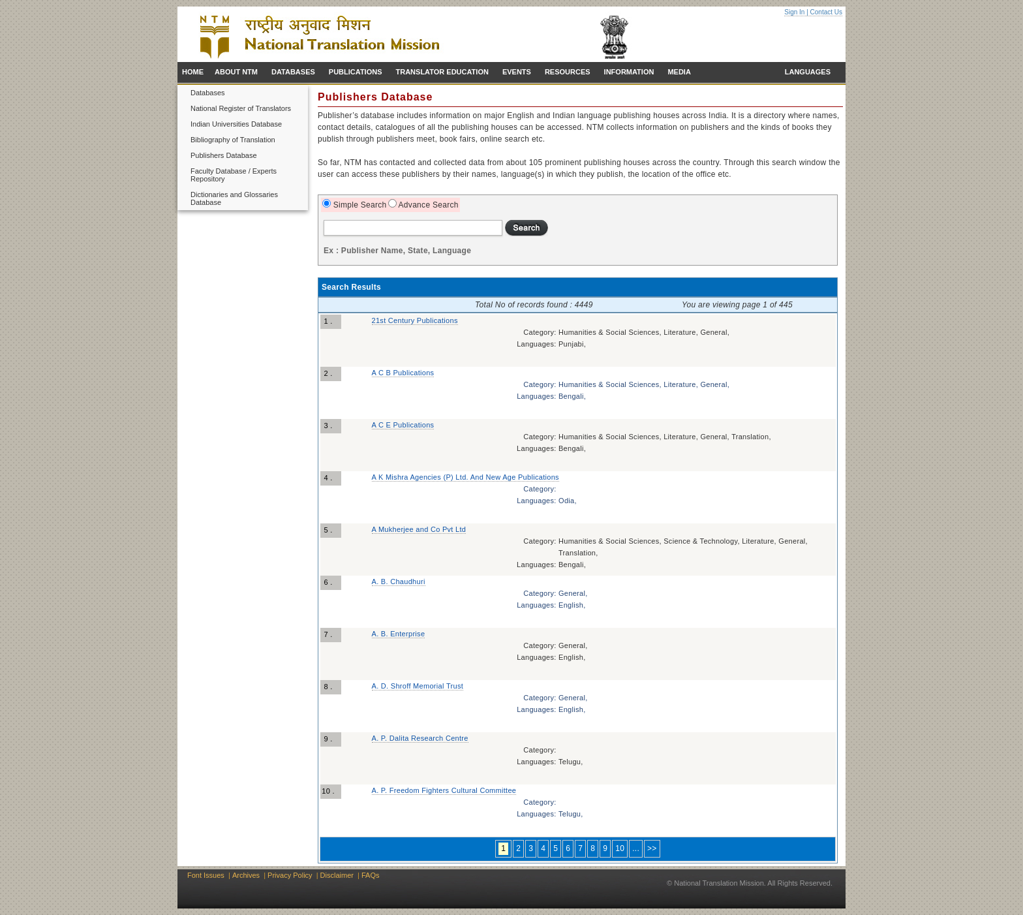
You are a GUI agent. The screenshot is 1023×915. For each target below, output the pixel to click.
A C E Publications (403, 425)
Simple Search (359, 204)
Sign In (794, 12)
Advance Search (428, 204)
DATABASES (293, 72)
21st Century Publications (415, 320)
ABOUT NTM (236, 72)
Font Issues (205, 875)
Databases (208, 93)
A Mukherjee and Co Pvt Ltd (419, 529)
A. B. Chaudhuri (398, 581)
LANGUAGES (808, 72)
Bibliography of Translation (233, 140)
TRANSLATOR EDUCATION (442, 72)
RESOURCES (567, 72)
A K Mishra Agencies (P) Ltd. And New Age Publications (465, 477)
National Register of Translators (241, 108)
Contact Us (826, 12)
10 (619, 848)
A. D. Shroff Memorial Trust (418, 686)
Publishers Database (224, 155)
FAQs (370, 875)
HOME (193, 72)
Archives (246, 875)
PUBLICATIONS (355, 72)
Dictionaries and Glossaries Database (234, 198)
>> (652, 848)
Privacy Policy (289, 875)
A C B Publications (403, 373)
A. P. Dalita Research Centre (420, 738)
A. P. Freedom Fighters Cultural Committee (444, 790)
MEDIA (678, 72)
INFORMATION (629, 72)
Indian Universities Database (236, 124)
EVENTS (516, 72)
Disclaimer (337, 875)
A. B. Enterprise (398, 634)
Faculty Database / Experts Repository (234, 175)
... (635, 848)
